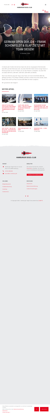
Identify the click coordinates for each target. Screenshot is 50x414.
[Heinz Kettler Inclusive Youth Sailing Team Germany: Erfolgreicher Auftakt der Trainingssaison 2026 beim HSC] (9, 98)
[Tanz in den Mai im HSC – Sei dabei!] (25, 121)
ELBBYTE (41, 200)
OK (36, 409)
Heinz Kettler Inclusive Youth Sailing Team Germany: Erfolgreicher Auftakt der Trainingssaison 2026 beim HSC (9, 108)
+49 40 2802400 (9, 170)
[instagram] (14, 4)
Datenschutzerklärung (32, 185)
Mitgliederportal (6, 183)
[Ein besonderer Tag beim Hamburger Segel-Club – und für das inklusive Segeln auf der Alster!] (41, 98)
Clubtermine (5, 191)
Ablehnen (44, 409)
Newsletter (29, 167)
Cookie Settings (6, 412)
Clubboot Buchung (7, 186)
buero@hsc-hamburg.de (11, 173)
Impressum (29, 183)
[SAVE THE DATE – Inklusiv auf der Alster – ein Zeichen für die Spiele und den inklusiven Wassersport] (9, 121)
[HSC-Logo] (24, 3)
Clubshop (4, 188)
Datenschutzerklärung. (19, 409)
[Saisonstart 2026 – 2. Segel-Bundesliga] (41, 121)
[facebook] (26, 196)
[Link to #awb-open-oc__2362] (43, 10)
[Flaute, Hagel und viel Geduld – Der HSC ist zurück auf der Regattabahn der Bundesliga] (25, 98)
